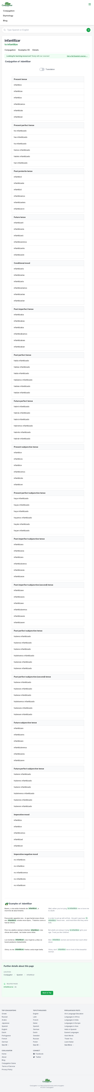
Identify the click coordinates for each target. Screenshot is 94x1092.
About (4, 1057)
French (4, 1039)
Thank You (68, 1039)
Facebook (38, 1054)
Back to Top (47, 993)
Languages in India (71, 1020)
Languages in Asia (71, 1026)
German (5, 1042)
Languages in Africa (71, 1017)
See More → (69, 1045)
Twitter (37, 1057)
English (4, 1029)
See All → (5, 1045)
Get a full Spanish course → (77, 56)
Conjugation (9, 11)
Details (35, 50)
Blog (5, 20)
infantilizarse (10, 987)
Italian (35, 1023)
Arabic (4, 1020)
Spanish (20, 975)
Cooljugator (8, 975)
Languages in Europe (72, 1023)
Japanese (5, 1023)
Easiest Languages (71, 1032)
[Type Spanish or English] (47, 30)
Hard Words (69, 1036)
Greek (4, 1014)
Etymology (8, 15)
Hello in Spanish (70, 1029)
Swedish (36, 1036)
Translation (50, 69)
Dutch (4, 1032)
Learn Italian (69, 1042)
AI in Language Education (73, 1014)
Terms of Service (8, 1066)
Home (4, 1054)
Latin (35, 1017)
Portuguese (6, 1036)
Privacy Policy (7, 1069)
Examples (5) (24, 50)
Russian (5, 1017)
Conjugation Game (9, 1063)
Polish (35, 1042)
